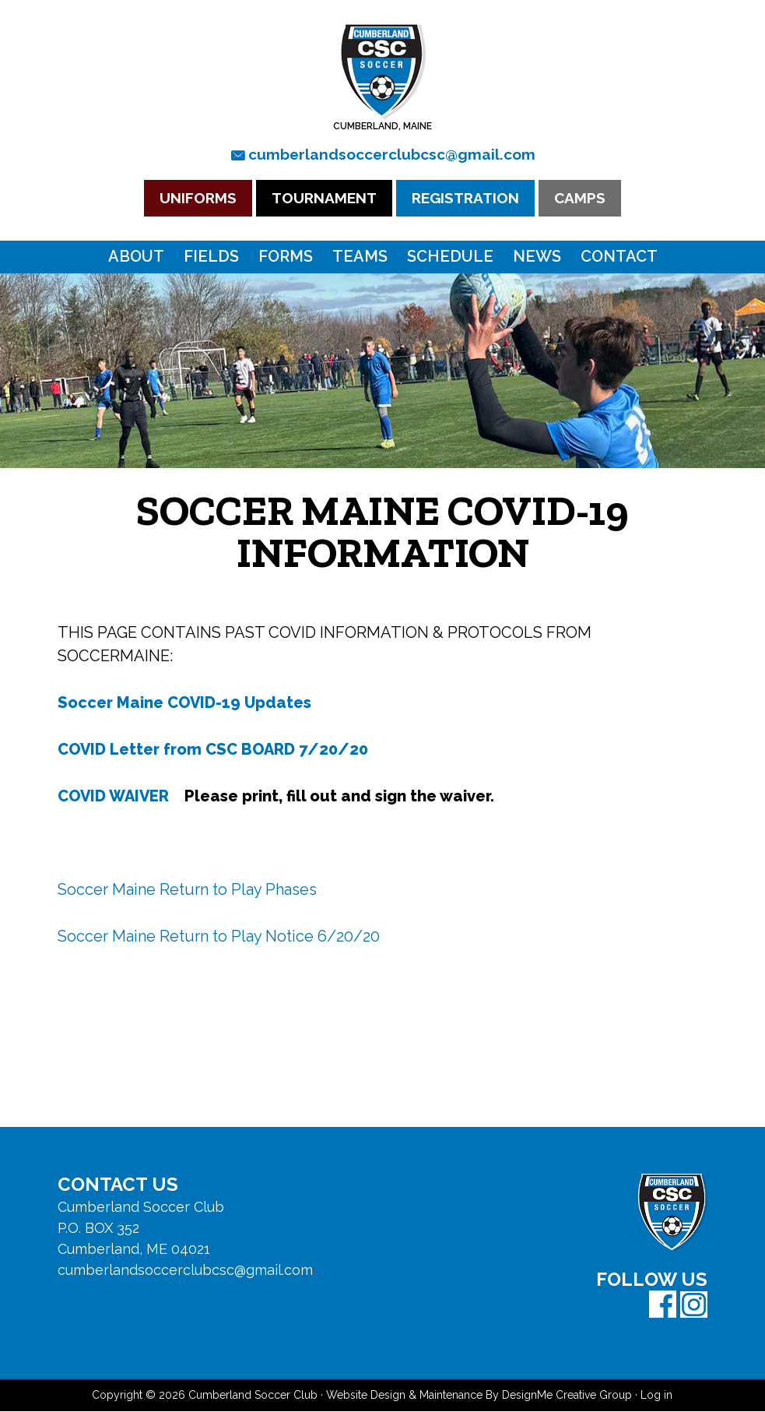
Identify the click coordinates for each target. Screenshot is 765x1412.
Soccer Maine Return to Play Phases (187, 890)
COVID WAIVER (113, 796)
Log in (656, 1395)
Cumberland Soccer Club (383, 71)
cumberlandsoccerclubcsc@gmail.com (392, 154)
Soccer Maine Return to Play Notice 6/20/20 (219, 937)
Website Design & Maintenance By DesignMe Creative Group (479, 1395)
